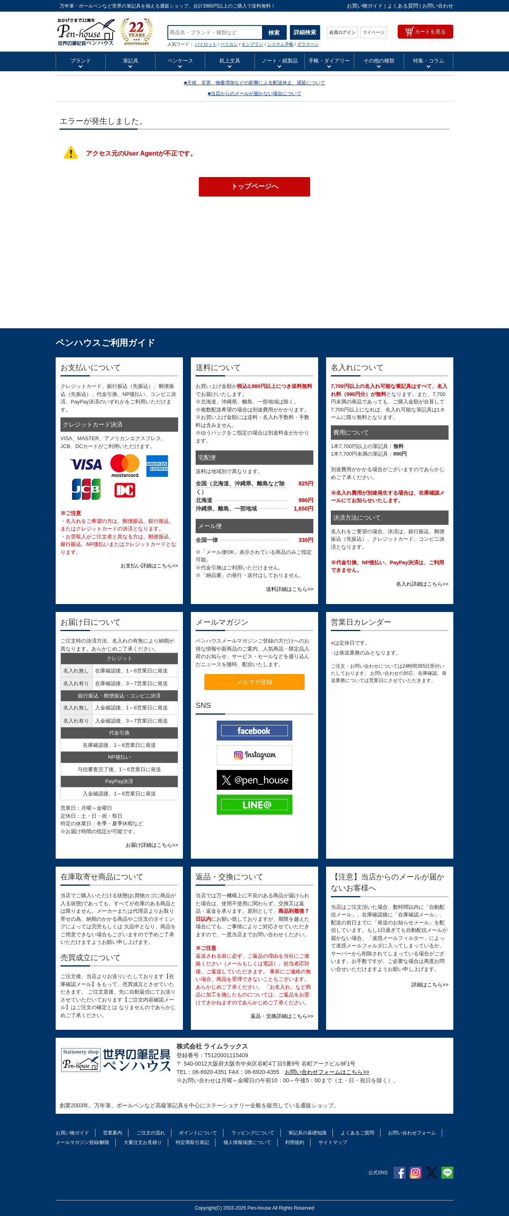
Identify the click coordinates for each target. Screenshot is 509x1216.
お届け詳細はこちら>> (152, 845)
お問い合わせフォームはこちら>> (327, 1072)
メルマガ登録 (254, 681)
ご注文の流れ (150, 1133)
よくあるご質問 (357, 1133)
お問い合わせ (437, 6)
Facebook (400, 1173)
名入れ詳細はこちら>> (422, 584)
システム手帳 (280, 44)
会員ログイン (342, 32)
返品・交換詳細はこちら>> (282, 1016)
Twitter (431, 1173)
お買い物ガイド (365, 6)
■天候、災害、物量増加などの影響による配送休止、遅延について (254, 83)
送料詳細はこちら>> (289, 589)
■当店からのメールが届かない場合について (254, 93)
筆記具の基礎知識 (307, 1133)
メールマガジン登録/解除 (82, 1142)
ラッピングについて (252, 1133)
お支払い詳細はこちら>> (149, 566)
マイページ (374, 32)
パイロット (206, 44)
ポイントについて (198, 1133)
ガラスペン (308, 44)
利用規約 (294, 1142)
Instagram (416, 1173)
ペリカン (229, 44)
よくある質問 (402, 6)
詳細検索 (305, 32)
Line (447, 1173)
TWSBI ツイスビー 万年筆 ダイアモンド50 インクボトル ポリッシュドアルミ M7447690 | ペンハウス (105, 31)
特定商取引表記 (192, 1142)
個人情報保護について (247, 1142)
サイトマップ (333, 1142)
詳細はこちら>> (430, 985)
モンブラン (252, 44)
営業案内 (112, 1133)
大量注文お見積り (143, 1142)
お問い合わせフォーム (412, 1133)
